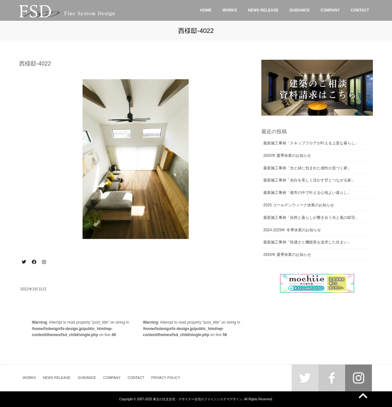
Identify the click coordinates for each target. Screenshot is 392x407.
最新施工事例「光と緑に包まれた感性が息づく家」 (307, 168)
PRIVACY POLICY (165, 378)
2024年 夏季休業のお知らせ (287, 254)
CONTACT (135, 378)
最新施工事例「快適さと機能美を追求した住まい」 (307, 242)
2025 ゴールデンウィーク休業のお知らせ (298, 205)
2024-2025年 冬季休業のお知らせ (292, 230)
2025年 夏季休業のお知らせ (287, 155)
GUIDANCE (86, 378)
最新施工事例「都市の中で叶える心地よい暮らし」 (307, 192)
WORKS (29, 378)
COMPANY (111, 378)
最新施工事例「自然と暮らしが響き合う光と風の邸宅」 (311, 217)
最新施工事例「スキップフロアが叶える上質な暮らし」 (311, 143)
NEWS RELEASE (57, 378)
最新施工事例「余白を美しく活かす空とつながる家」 (309, 180)
